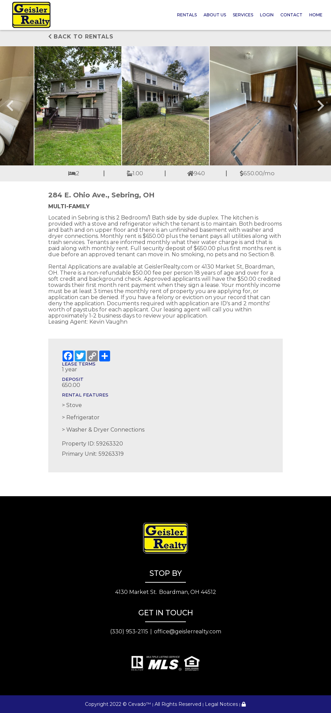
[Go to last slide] (10, 105)
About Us (215, 14)
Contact (291, 14)
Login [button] (267, 14)
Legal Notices (221, 704)
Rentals (187, 14)
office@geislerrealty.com (187, 631)
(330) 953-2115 (129, 631)
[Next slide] (320, 105)
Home (316, 14)
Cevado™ (139, 704)
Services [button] (243, 14)
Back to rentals (81, 36)
